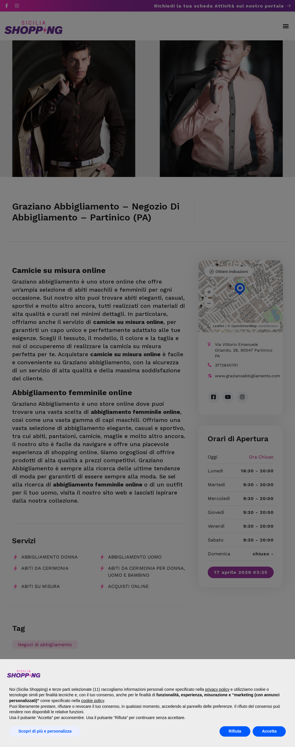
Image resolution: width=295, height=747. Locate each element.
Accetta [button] (269, 731)
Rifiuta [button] (235, 731)
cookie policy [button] (92, 700)
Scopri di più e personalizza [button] (44, 731)
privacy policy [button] (217, 689)
